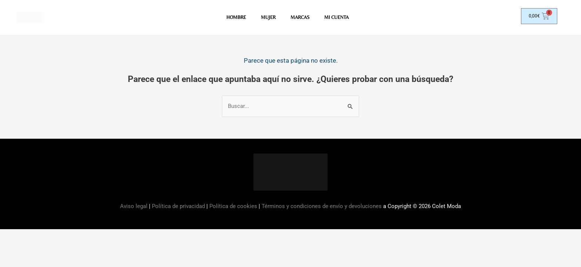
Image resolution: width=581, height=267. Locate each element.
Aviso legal (134, 207)
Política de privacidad (178, 207)
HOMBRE (234, 18)
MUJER (267, 18)
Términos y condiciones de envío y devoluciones (322, 207)
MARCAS (300, 18)
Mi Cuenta (338, 18)
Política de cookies (233, 207)
